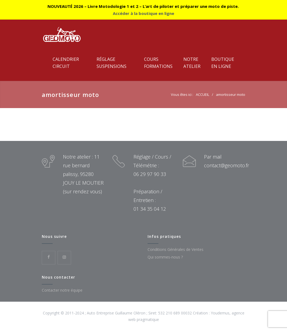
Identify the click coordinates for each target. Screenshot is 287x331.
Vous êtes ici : (182, 94)
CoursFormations (158, 62)
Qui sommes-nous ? (165, 257)
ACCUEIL (202, 94)
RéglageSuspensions (111, 62)
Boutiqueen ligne (222, 62)
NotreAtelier (191, 62)
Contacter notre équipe (62, 290)
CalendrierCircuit (66, 62)
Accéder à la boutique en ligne (143, 13)
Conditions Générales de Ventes (175, 249)
